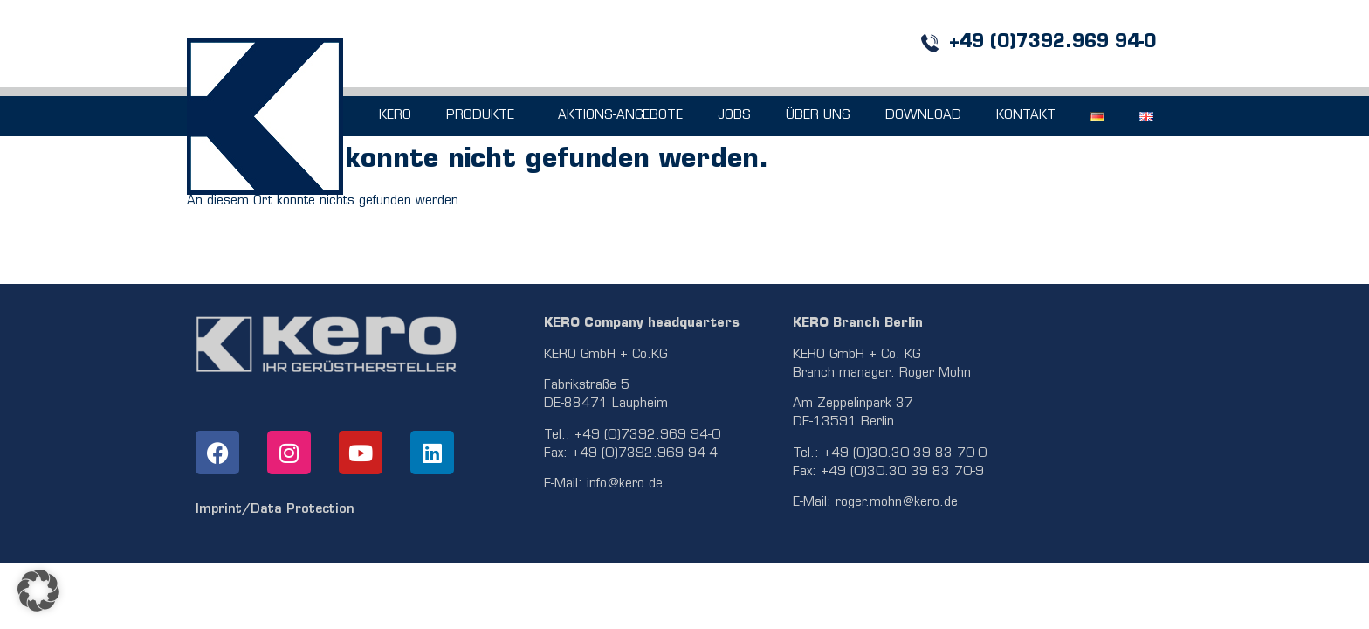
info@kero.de (625, 484)
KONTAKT (1026, 115)
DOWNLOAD (923, 115)
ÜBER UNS (818, 115)
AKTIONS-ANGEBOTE (620, 115)
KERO (395, 115)
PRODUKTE (484, 116)
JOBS (734, 115)
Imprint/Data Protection (275, 509)
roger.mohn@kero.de (897, 502)
